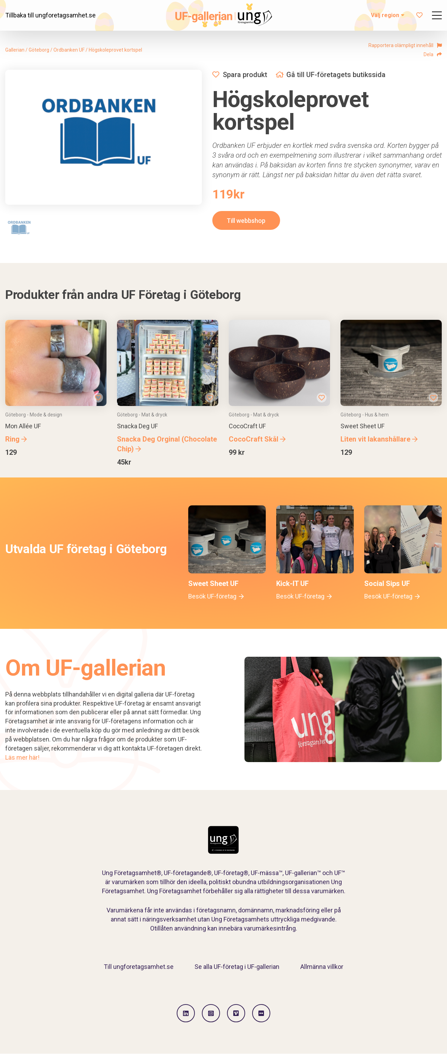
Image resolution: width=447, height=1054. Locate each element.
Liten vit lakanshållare (379, 439)
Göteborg (39, 50)
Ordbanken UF (69, 50)
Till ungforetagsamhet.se (139, 966)
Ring (16, 439)
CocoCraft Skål (257, 439)
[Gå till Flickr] (261, 1013)
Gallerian (14, 50)
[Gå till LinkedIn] (186, 1013)
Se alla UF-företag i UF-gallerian (237, 966)
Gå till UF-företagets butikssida (331, 74)
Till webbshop (246, 220)
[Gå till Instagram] (211, 1013)
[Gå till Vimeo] (236, 1013)
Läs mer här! (22, 757)
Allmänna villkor (321, 966)
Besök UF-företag (216, 596)
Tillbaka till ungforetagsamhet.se (50, 15)
